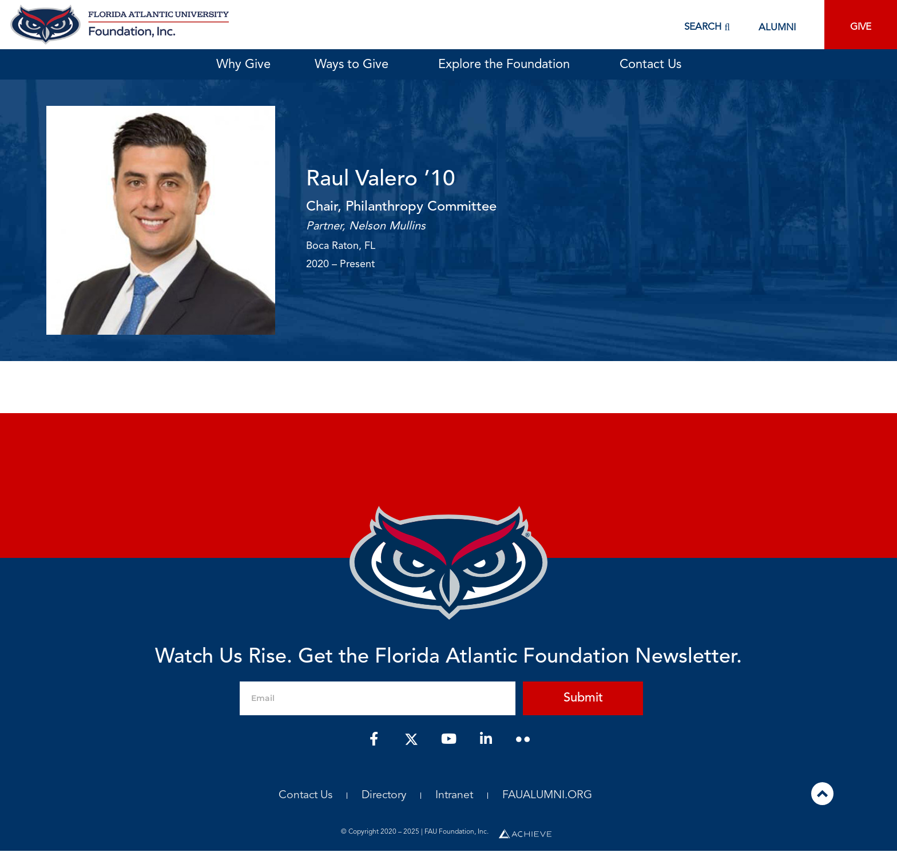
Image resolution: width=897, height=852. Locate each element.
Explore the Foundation (506, 64)
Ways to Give (354, 64)
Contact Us (650, 64)
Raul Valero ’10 (382, 179)
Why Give (243, 64)
